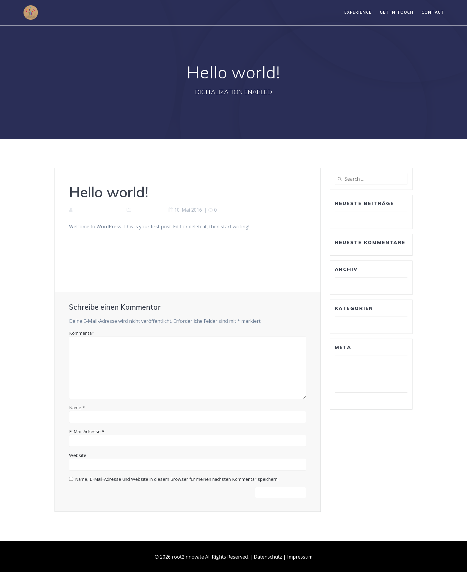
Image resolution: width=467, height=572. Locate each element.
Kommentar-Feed (356, 386)
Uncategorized (148, 210)
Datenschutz (268, 557)
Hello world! (350, 218)
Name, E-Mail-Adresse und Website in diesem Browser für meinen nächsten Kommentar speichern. (176, 479)
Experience (358, 12)
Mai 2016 (347, 283)
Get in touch (396, 12)
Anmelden (348, 362)
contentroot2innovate (98, 210)
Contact (432, 12)
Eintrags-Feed (352, 374)
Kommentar (81, 333)
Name (77, 407)
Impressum (299, 557)
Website (77, 455)
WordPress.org (354, 398)
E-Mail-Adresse (86, 431)
